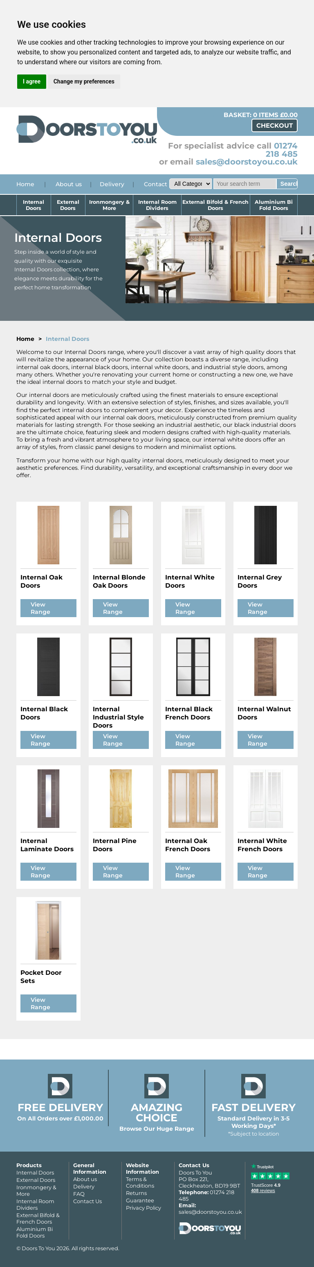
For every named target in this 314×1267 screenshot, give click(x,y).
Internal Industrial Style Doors (118, 717)
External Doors (68, 205)
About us (69, 184)
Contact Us (87, 1201)
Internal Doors (33, 205)
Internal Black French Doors (189, 713)
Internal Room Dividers (157, 205)
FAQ (79, 1193)
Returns (136, 1193)
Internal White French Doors (262, 845)
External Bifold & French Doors (215, 205)
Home (25, 184)
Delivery (112, 184)
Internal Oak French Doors (187, 845)
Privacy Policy (143, 1207)
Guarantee (140, 1200)
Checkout (274, 125)
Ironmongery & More (109, 205)
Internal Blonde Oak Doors (119, 581)
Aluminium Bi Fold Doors (274, 205)
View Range (40, 608)
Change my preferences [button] (84, 81)
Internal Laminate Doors (47, 845)
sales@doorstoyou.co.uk (247, 162)
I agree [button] (31, 81)
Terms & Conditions (140, 1182)
